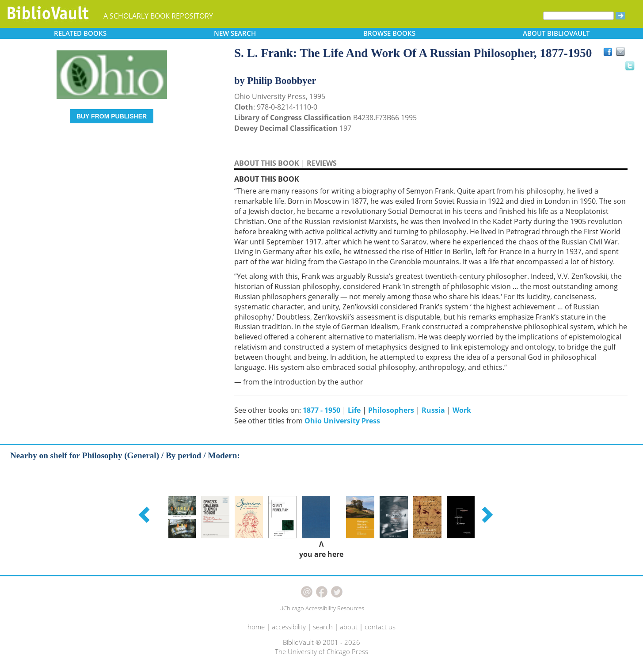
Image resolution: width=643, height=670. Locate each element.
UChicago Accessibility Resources (321, 608)
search (323, 626)
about (349, 626)
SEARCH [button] (235, 33)
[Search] (578, 15)
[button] (145, 514)
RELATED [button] (80, 33)
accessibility (289, 626)
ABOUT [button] (556, 33)
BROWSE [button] (389, 33)
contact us (380, 626)
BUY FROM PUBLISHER (111, 116)
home (256, 626)
